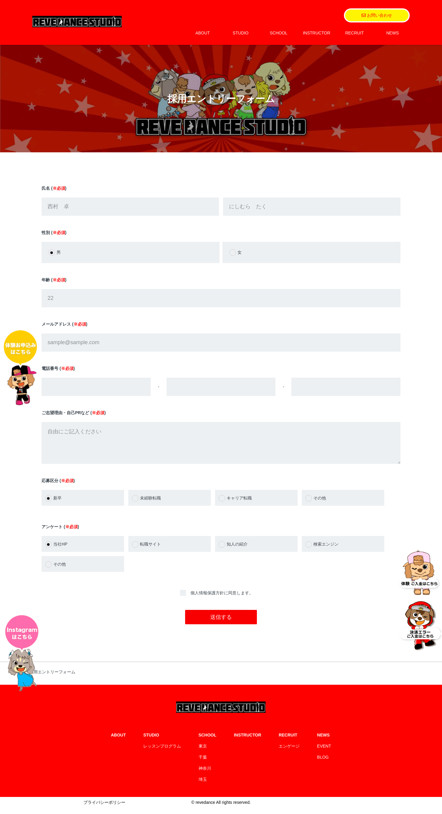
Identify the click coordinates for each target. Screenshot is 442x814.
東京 (203, 752)
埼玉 (203, 785)
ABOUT (202, 33)
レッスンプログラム (162, 752)
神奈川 (205, 774)
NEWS (392, 33)
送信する (221, 623)
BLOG (323, 763)
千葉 (203, 763)
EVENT (324, 752)
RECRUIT (354, 33)
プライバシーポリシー (104, 808)
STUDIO (241, 33)
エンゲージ (289, 752)
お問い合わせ (377, 15)
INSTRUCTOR (316, 33)
